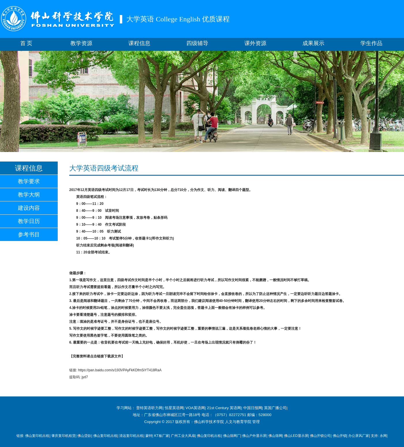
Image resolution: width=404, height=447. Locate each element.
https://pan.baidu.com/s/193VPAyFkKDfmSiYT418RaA (120, 370)
